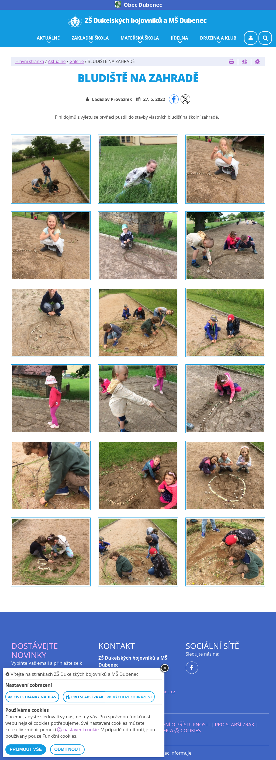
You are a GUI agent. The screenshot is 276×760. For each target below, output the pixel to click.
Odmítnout (67, 749)
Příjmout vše (26, 749)
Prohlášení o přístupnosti (175, 724)
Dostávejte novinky (34, 650)
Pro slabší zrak (234, 724)
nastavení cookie (78, 729)
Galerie (77, 61)
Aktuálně (57, 61)
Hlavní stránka (29, 61)
